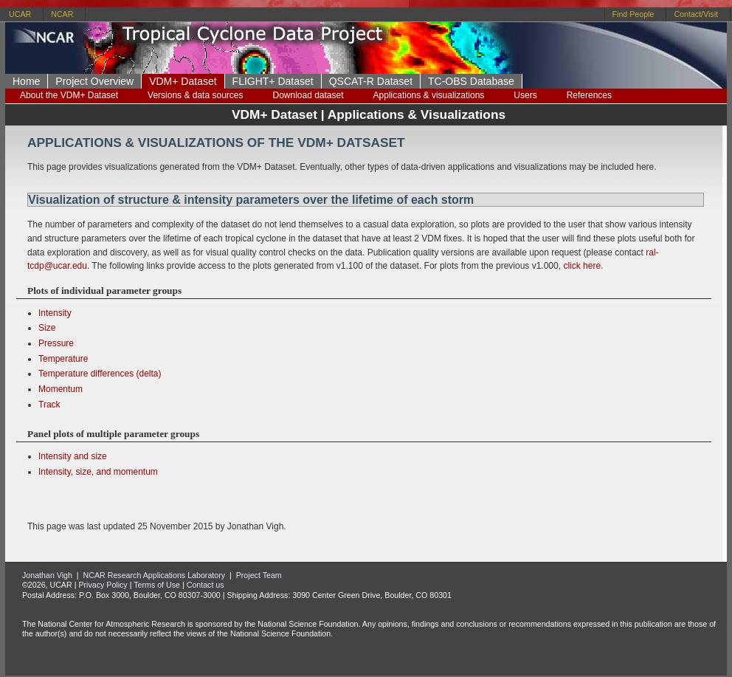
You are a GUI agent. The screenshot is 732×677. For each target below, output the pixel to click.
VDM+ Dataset (182, 81)
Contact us (205, 584)
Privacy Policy (102, 584)
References (589, 95)
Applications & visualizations (429, 95)
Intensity (55, 313)
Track (49, 404)
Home (26, 81)
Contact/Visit (696, 14)
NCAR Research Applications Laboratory (154, 575)
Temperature (63, 359)
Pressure (56, 343)
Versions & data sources (195, 95)
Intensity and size (72, 456)
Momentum (60, 389)
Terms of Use (157, 584)
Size (46, 328)
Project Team (259, 575)
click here (582, 266)
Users (525, 95)
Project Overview (94, 81)
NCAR (62, 14)
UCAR (20, 14)
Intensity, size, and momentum (98, 472)
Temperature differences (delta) (100, 373)
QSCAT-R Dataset (370, 81)
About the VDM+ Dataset (69, 95)
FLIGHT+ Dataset (273, 81)
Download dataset (307, 95)
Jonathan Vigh (47, 575)
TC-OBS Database (471, 81)
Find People (633, 14)
